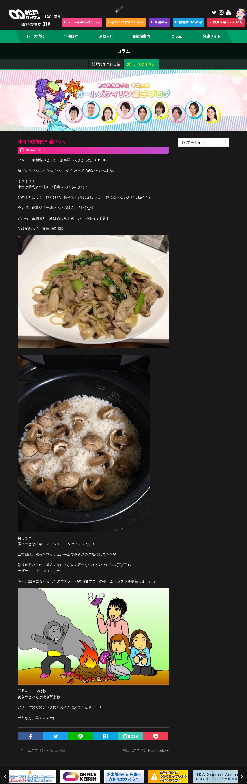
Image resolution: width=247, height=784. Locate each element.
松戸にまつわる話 (106, 64)
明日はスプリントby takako (144, 750)
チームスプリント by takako (43, 750)
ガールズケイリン (141, 64)
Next (241, 776)
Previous (5, 776)
